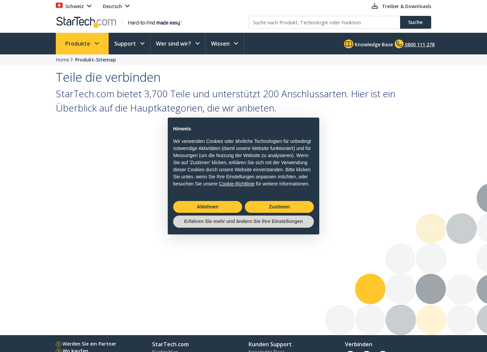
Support (125, 43)
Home (62, 59)
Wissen (221, 43)
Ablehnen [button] (207, 206)
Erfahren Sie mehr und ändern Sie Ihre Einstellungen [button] (243, 221)
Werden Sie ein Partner (89, 344)
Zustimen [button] (279, 206)
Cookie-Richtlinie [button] (236, 183)
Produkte (78, 43)
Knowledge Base (368, 44)
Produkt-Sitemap (95, 59)
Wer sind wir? (174, 43)
